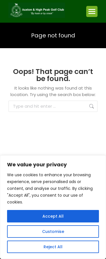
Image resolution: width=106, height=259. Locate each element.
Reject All (53, 247)
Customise (53, 231)
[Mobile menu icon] (92, 11)
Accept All (53, 216)
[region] (53, 207)
